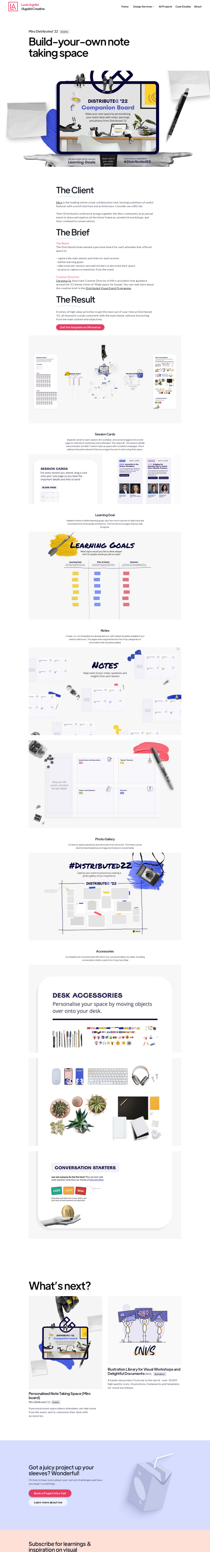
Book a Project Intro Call (50, 1493)
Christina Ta (63, 280)
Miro (59, 202)
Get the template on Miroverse (80, 327)
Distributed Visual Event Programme (108, 288)
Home (124, 6)
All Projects (165, 6)
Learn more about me (48, 1502)
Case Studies (183, 6)
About (198, 6)
